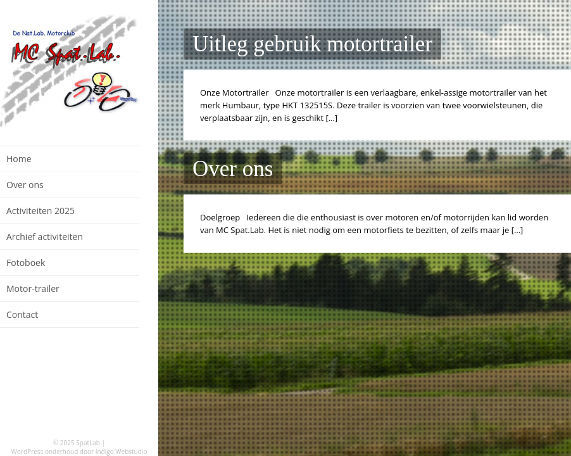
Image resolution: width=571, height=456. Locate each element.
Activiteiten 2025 (40, 211)
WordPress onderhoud (44, 451)
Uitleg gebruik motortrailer (312, 44)
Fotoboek (25, 262)
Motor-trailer (33, 288)
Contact (22, 314)
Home (19, 159)
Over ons (25, 185)
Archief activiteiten (44, 237)
